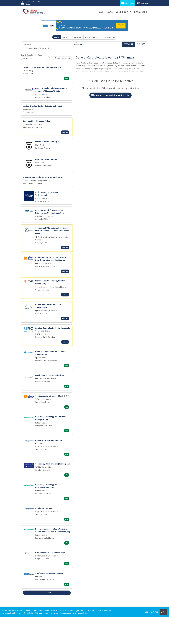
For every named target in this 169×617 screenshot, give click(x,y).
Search (56, 37)
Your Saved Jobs (108, 37)
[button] (141, 44)
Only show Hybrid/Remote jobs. (37, 48)
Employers (142, 2)
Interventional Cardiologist (47, 141)
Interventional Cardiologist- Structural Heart (42, 177)
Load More (47, 593)
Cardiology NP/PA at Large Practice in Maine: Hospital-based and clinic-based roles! (52, 231)
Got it (163, 612)
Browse (65, 37)
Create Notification (62, 58)
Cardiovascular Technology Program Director (42, 67)
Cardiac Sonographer (44, 508)
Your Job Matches (92, 37)
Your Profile (123, 12)
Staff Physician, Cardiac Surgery (49, 573)
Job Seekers (127, 2)
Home (101, 12)
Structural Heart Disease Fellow (36, 121)
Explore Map (77, 37)
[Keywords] (47, 44)
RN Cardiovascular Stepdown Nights (51, 552)
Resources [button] (140, 12)
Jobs (110, 12)
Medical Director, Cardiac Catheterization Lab (42, 106)
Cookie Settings (151, 612)
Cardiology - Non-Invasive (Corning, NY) (52, 464)
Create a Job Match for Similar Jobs (110, 95)
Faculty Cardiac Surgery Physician (49, 375)
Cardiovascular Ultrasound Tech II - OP (52, 396)
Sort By (25, 58)
